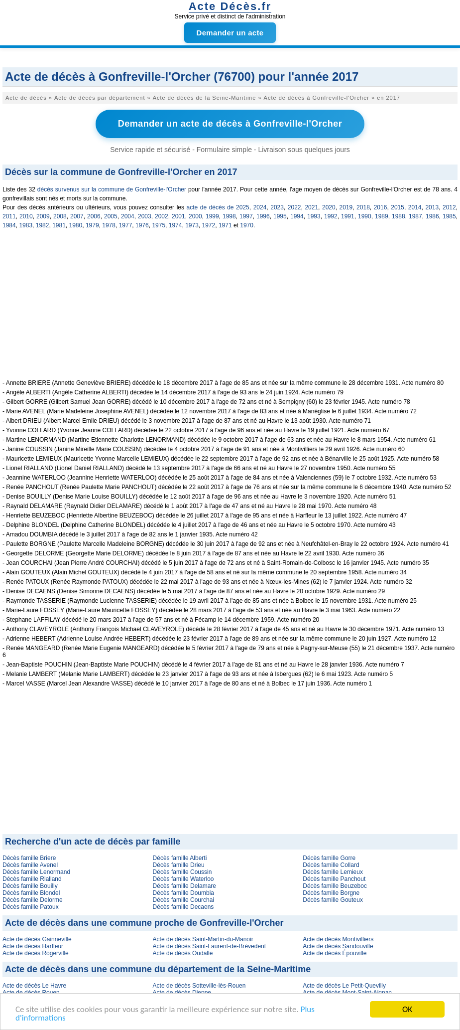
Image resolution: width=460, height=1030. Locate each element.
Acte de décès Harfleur (32, 946)
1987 (415, 216)
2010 (26, 216)
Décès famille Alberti (180, 858)
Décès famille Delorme (32, 899)
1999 (212, 216)
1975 (158, 225)
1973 (192, 225)
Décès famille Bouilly (30, 885)
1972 (209, 225)
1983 (25, 225)
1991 (347, 216)
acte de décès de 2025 (218, 207)
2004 (127, 216)
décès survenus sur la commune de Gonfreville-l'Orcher (111, 189)
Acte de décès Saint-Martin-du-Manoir (203, 939)
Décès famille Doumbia (183, 892)
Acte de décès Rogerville (35, 953)
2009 (43, 216)
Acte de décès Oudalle (183, 953)
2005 (110, 216)
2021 (311, 207)
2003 (144, 216)
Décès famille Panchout (334, 878)
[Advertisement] (230, 309)
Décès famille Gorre (329, 858)
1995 (280, 216)
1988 (398, 216)
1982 (42, 225)
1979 (92, 225)
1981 (59, 225)
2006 (94, 216)
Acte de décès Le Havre (34, 985)
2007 (77, 216)
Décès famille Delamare (184, 885)
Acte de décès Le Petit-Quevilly (344, 985)
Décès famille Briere (29, 858)
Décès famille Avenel (30, 864)
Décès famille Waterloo (183, 878)
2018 (363, 207)
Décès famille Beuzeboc (335, 885)
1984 (9, 225)
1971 (225, 225)
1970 (246, 225)
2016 (380, 207)
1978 (108, 225)
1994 (297, 216)
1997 (246, 216)
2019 (346, 207)
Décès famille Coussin (182, 871)
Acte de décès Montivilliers (338, 939)
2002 (161, 216)
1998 (229, 216)
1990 (364, 216)
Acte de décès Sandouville (338, 946)
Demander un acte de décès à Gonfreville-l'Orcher (230, 124)
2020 (329, 207)
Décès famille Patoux (30, 906)
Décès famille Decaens (183, 906)
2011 (9, 216)
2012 (449, 207)
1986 (432, 216)
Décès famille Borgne (331, 892)
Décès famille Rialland (32, 878)
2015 (397, 207)
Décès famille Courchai (183, 899)
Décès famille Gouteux (333, 899)
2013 (432, 207)
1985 (449, 216)
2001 (178, 216)
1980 (76, 225)
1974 (175, 225)
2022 (294, 207)
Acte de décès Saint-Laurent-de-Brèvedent (209, 946)
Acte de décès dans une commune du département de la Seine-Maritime (158, 969)
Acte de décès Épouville (334, 953)
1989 (381, 216)
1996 (263, 216)
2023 (277, 207)
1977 (125, 225)
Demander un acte (230, 32)
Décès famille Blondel (31, 892)
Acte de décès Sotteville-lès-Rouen (199, 985)
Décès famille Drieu (179, 864)
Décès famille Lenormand (36, 871)
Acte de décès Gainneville (37, 939)
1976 (142, 225)
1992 (331, 216)
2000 (195, 216)
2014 (415, 207)
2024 (260, 207)
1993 (314, 216)
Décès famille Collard (331, 864)
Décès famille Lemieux (333, 871)
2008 (60, 216)
